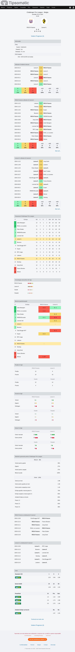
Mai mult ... (58, 151)
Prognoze (9, 7)
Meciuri (3, 7)
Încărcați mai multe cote (37, 619)
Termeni (32, 644)
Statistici (42, 7)
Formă (53, 7)
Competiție (23, 7)
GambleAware (27, 635)
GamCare (48, 635)
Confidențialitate (23, 644)
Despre (39, 644)
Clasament (35, 7)
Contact (46, 644)
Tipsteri (16, 7)
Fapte (48, 7)
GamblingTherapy (38, 635)
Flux (29, 7)
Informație (53, 644)
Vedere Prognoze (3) (37, 36)
